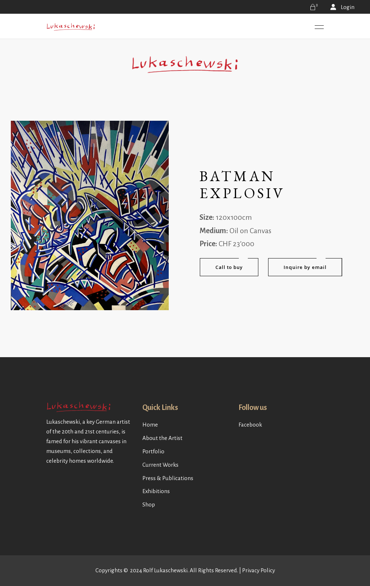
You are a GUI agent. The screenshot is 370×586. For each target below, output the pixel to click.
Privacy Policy (258, 570)
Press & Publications (167, 478)
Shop (148, 504)
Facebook (250, 425)
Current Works (160, 465)
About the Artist (162, 438)
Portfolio (153, 451)
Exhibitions (156, 491)
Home (150, 425)
